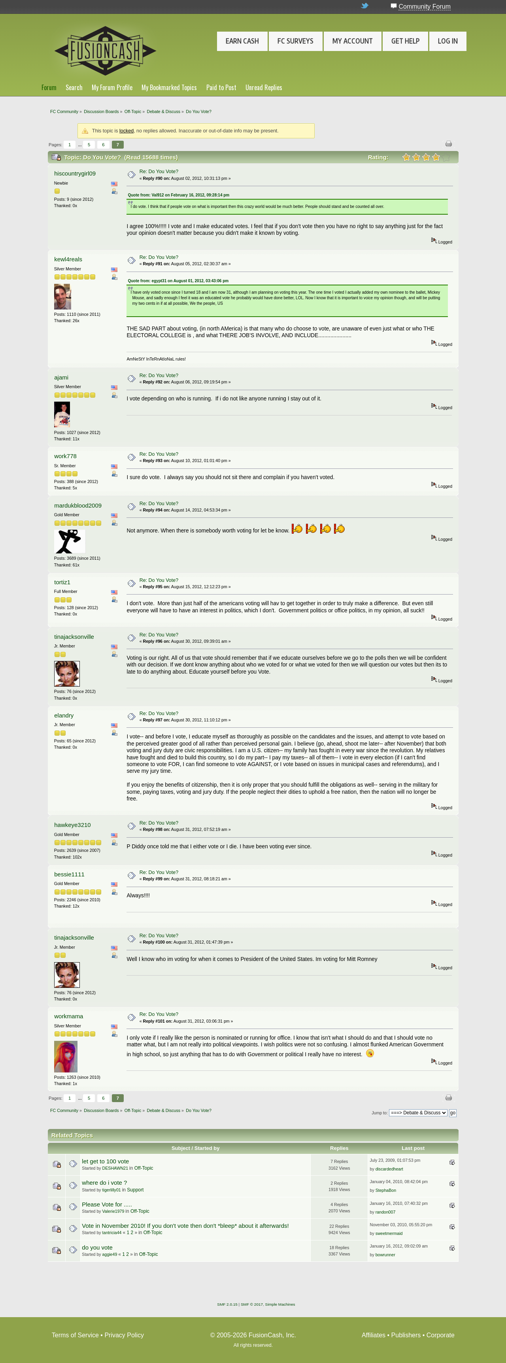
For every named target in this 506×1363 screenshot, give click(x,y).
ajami (61, 377)
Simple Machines (280, 1304)
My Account (352, 41)
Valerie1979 (113, 1211)
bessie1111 (69, 874)
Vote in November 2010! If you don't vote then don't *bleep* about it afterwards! (185, 1225)
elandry (64, 715)
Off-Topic (143, 1168)
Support (135, 1190)
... (80, 144)
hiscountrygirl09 (75, 173)
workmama (68, 1016)
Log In (448, 41)
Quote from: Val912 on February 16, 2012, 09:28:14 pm (178, 195)
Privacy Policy (124, 1335)
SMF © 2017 (252, 1304)
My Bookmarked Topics (169, 87)
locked (126, 131)
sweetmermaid (389, 1233)
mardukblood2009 (78, 505)
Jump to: (380, 1112)
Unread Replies (263, 87)
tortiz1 (62, 582)
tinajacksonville (74, 636)
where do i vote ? (104, 1182)
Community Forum (424, 6)
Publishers (406, 1335)
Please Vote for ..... (107, 1204)
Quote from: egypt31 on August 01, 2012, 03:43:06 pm (178, 281)
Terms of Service (75, 1335)
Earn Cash (242, 41)
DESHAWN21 (115, 1168)
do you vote (97, 1247)
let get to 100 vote (105, 1161)
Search (74, 87)
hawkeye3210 (72, 824)
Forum (49, 87)
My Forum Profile (112, 87)
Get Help (405, 41)
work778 (65, 456)
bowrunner (385, 1254)
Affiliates (373, 1335)
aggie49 (109, 1254)
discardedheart (389, 1169)
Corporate (441, 1335)
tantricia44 (112, 1232)
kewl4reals (68, 259)
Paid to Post (221, 87)
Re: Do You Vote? (159, 171)
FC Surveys (295, 41)
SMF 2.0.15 (227, 1304)
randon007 (386, 1212)
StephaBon (386, 1190)
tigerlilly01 (111, 1189)
